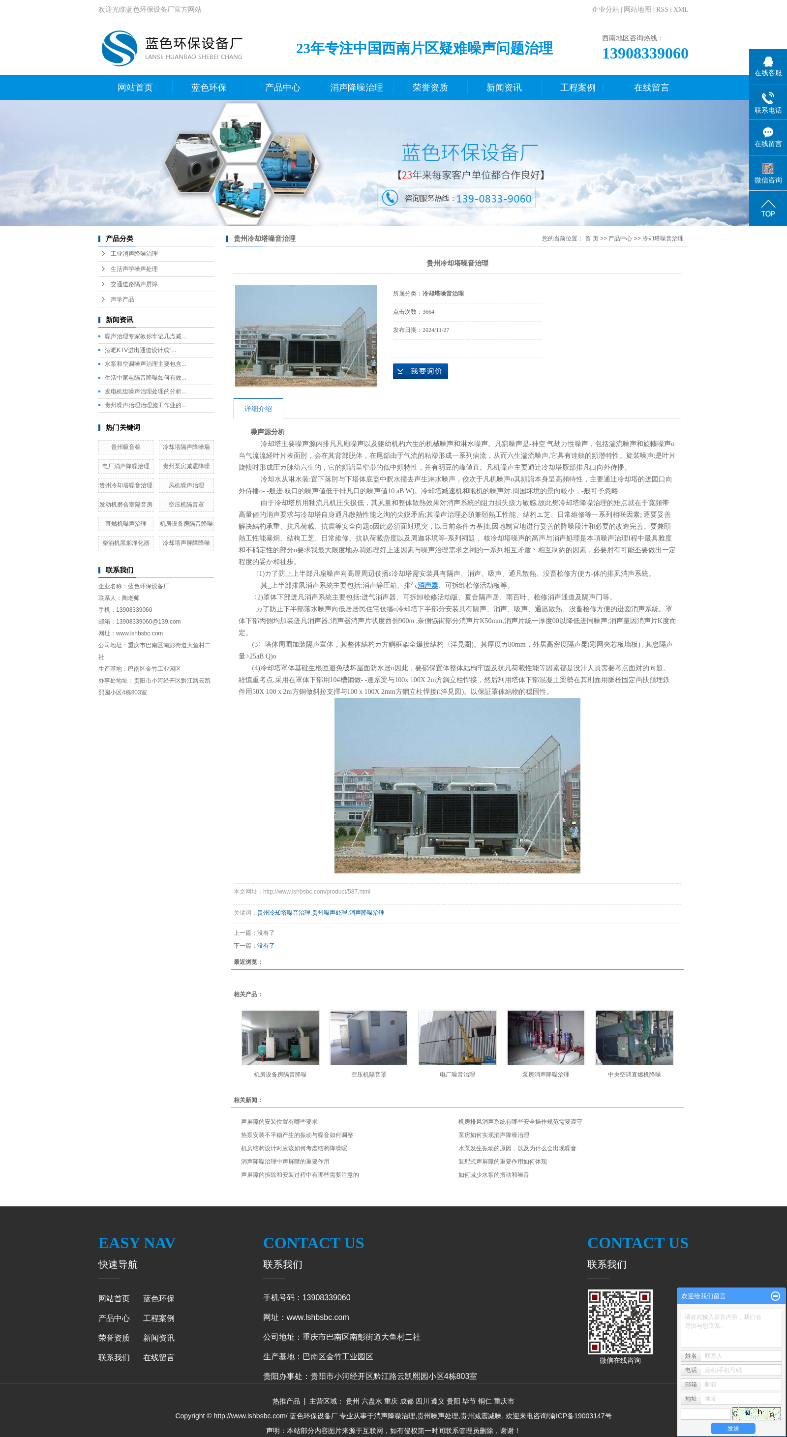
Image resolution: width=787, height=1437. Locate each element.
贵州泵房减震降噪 (186, 466)
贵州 (353, 1401)
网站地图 (637, 9)
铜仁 (485, 1401)
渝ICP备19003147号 (580, 1416)
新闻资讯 (504, 87)
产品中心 (283, 87)
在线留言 (651, 87)
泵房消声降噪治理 (546, 1074)
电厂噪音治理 (457, 1074)
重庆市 (504, 1401)
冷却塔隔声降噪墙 (186, 447)
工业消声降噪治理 (134, 253)
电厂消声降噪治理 (126, 466)
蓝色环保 (209, 87)
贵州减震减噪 (481, 1416)
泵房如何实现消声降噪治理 (493, 1135)
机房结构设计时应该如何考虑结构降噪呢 (294, 1148)
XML (681, 9)
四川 (422, 1401)
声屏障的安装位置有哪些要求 (279, 1121)
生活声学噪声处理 (134, 269)
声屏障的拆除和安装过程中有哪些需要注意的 (300, 1174)
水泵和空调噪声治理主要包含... (145, 363)
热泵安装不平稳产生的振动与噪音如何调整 (297, 1135)
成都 (407, 1401)
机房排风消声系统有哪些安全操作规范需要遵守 (520, 1121)
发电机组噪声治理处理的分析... (145, 391)
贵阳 (453, 1401)
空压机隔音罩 (186, 504)
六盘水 (372, 1401)
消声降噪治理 (356, 87)
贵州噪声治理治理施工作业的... (145, 405)
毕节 (469, 1401)
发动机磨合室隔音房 (125, 504)
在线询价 (420, 371)
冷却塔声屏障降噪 (186, 542)
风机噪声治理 (186, 485)
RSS (662, 9)
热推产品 (286, 1401)
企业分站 (605, 9)
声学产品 (122, 299)
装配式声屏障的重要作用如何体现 (502, 1161)
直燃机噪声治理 (126, 523)
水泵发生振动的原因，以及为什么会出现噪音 (517, 1148)
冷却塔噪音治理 (663, 238)
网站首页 (135, 87)
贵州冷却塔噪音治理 (125, 485)
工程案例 (578, 87)
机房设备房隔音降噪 (186, 523)
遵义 (438, 1401)
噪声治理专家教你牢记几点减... (145, 336)
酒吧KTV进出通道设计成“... (140, 350)
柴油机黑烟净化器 (126, 542)
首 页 (591, 238)
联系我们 (114, 1357)
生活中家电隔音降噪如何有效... (145, 377)
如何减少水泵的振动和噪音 (493, 1174)
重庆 (391, 1401)
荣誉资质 (430, 87)
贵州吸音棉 (126, 447)
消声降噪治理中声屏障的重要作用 (285, 1161)
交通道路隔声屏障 (134, 284)
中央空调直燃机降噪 (634, 1074)
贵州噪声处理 (329, 912)
